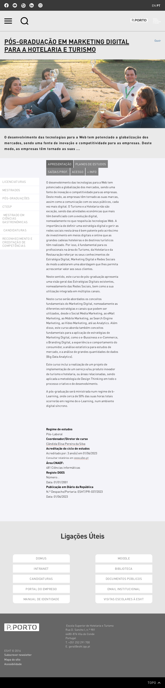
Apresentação (59, 164)
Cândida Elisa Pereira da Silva (65, 444)
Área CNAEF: (55, 463)
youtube (15, 5)
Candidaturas (41, 578)
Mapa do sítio (12, 659)
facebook (6, 5)
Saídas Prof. (58, 172)
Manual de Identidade (41, 599)
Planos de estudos (90, 164)
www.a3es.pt (81, 457)
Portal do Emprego (41, 589)
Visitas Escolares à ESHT (124, 599)
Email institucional (123, 589)
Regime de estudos (59, 429)
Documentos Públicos (124, 578)
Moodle (124, 558)
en (154, 5)
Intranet (41, 568)
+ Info (92, 172)
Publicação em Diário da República (69, 487)
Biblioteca (123, 568)
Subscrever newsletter (18, 654)
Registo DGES (55, 472)
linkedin (31, 5)
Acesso (78, 172)
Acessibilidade (13, 664)
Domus (41, 558)
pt (158, 5)
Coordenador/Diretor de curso (67, 439)
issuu (23, 5)
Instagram (40, 5)
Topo (154, 682)
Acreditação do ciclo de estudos (68, 448)
